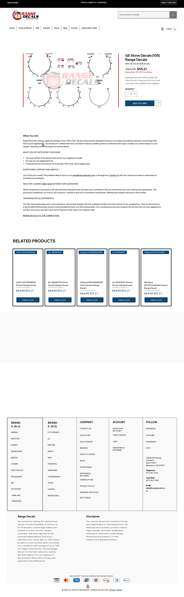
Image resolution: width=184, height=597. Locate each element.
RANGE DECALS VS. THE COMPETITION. (41, 215)
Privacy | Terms (115, 590)
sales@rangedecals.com (83, 175)
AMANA (14, 432)
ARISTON (15, 439)
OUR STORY (12, 3)
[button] (46, 28)
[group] (92, 277)
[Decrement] (127, 93)
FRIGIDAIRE (16, 477)
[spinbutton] (131, 93)
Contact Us (114, 175)
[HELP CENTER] (169, 2)
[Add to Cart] (28, 300)
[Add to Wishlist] (158, 103)
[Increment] (135, 93)
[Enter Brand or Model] (142, 14)
